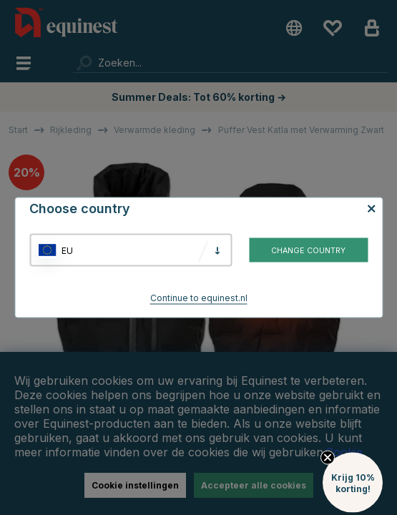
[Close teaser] (327, 506)
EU (67, 250)
